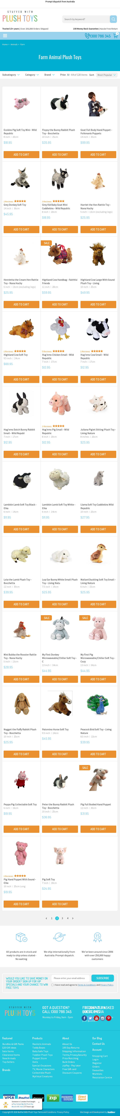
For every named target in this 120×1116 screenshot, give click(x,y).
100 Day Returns (71, 1047)
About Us (67, 1044)
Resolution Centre (102, 1077)
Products (37, 1038)
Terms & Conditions (87, 984)
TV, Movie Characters (43, 1069)
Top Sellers (8, 1061)
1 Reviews (8, 351)
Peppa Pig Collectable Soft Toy (20, 804)
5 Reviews (47, 351)
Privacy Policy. (63, 1112)
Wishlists (97, 1073)
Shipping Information (74, 1051)
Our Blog (97, 1038)
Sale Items (8, 1051)
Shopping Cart (100, 1055)
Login (95, 1059)
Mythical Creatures (42, 1076)
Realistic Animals (41, 1044)
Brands (6, 1070)
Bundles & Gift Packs (13, 1044)
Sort (90, 74)
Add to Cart (21, 154)
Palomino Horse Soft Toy (55, 729)
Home (5, 44)
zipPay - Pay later (71, 1065)
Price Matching (70, 1058)
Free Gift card (69, 1069)
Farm (22, 44)
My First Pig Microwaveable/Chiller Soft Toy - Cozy (97, 658)
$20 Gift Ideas (9, 1047)
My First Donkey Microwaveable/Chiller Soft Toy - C (59, 658)
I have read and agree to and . (82, 984)
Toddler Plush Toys (42, 1054)
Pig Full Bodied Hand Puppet (95, 804)
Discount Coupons (72, 1072)
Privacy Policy (106, 984)
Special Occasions (41, 1065)
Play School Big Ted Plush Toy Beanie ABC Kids (22, 1105)
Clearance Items (11, 1054)
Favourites (97, 1070)
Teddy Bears (38, 1047)
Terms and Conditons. (47, 1112)
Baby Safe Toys (40, 1051)
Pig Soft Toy (48, 879)
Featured (7, 1038)
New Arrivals (9, 1058)
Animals (14, 44)
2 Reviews (8, 201)
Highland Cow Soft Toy (16, 354)
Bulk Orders (68, 1061)
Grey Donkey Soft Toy (15, 204)
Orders (96, 1066)
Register (97, 1063)
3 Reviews (47, 201)
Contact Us (98, 1043)
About (65, 1038)
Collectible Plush (41, 1072)
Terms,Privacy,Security (74, 1054)
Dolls (35, 1061)
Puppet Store (39, 1058)
